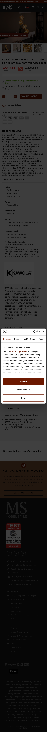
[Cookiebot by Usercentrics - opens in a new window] (33, 332)
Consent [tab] (7, 339)
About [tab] (41, 339)
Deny (23, 398)
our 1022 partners (18, 352)
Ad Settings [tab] (29, 339)
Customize (23, 390)
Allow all (23, 382)
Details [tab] (17, 339)
